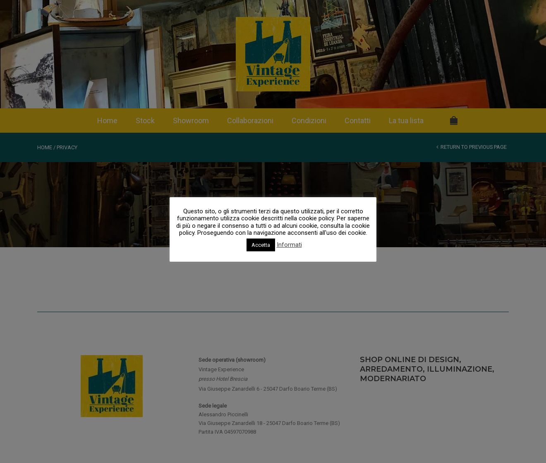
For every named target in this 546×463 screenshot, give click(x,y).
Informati (289, 244)
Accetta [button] (260, 245)
